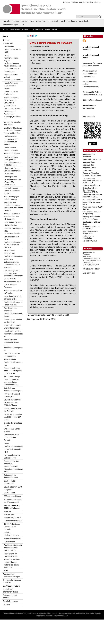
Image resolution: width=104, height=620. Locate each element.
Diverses (6, 604)
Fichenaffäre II (9, 542)
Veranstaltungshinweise (20, 29)
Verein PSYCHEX (90, 241)
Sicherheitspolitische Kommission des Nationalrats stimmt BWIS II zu (12, 564)
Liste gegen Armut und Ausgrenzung (91, 213)
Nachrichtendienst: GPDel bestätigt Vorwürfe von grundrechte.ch (11, 101)
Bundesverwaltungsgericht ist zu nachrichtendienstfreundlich (13, 231)
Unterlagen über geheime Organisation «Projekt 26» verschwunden (12, 181)
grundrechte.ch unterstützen (45, 29)
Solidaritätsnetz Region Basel (92, 223)
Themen (15, 21)
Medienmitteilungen (69, 21)
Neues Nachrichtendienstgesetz (13, 444)
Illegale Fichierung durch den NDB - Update (11, 85)
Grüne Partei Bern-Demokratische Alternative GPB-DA (90, 190)
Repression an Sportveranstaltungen (11, 575)
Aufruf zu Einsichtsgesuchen (11, 534)
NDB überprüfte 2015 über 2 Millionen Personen (12, 284)
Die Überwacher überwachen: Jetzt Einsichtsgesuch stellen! (11, 140)
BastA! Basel (88, 170)
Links (22, 25)
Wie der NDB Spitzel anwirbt (12, 430)
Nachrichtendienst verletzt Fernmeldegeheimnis (12, 77)
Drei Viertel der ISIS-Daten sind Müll (12, 456)
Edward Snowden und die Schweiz (12, 409)
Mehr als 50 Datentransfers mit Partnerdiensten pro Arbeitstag (12, 263)
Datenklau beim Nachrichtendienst (11, 476)
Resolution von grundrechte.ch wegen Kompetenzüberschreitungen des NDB (13, 206)
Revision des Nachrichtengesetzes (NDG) (12, 49)
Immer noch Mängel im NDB (13, 450)
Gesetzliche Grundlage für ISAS (13, 424)
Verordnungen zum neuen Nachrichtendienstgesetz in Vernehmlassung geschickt (13, 242)
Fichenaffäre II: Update (13, 521)
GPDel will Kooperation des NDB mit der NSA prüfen (13, 417)
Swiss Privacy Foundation (88, 237)
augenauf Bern (88, 165)
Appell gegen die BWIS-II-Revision (11, 555)
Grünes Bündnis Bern (91, 185)
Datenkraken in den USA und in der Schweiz (11, 437)
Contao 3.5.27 (46, 613)
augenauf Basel (89, 162)
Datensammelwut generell (10, 596)
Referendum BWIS (90, 219)
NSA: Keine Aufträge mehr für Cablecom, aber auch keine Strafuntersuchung (12, 381)
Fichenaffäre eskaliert (12, 538)
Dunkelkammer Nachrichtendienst (11, 149)
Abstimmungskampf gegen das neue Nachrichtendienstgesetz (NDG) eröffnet (13, 274)
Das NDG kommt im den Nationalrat (12, 355)
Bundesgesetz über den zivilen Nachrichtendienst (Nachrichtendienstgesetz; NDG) (13, 466)
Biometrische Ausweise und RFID (12, 581)
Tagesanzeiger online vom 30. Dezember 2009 (48, 315)
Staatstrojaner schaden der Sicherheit (13, 320)
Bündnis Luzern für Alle (92, 176)
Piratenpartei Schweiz (91, 216)
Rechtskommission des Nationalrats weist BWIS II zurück (13, 547)
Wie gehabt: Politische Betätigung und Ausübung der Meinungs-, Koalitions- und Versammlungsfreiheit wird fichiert (13, 117)
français (66, 2)
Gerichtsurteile (53, 21)
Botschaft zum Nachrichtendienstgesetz (13, 389)
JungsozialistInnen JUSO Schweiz (92, 208)
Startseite (6, 21)
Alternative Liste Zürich (92, 159)
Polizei (5, 571)
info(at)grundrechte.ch (91, 269)
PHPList (82, 613)
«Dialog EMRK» (27, 21)
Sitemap (97, 2)
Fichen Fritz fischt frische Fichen (11, 93)
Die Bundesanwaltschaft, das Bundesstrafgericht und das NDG (13, 369)
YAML (24, 613)
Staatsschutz (8, 43)
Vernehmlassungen (10, 25)
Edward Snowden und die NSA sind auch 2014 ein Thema (12, 402)
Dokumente (40, 21)
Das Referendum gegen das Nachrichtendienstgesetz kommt (13, 312)
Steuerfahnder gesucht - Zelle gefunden (13, 223)
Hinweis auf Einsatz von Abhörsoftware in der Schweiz (12, 170)
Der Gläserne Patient (11, 586)
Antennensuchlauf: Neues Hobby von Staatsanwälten (90, 73)
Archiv (5, 29)
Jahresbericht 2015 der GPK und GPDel (13, 297)
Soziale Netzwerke (10, 601)
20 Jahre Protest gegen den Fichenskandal (13, 500)
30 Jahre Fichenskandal (92, 100)
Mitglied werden (86, 2)
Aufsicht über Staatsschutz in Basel (12, 516)
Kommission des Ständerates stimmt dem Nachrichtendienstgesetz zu (13, 345)
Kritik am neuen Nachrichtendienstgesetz (13, 361)
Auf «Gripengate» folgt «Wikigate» (13, 291)
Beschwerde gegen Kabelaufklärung (11, 198)
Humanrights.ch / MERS (92, 199)
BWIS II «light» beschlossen (10, 482)
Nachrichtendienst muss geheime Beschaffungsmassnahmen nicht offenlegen (13, 161)
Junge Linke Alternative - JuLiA (92, 203)
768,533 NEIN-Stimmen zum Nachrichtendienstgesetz (13, 253)
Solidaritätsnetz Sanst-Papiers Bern (91, 228)
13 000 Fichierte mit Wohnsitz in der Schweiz (12, 526)
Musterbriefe (84, 21)
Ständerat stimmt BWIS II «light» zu (13, 488)
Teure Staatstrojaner (12, 154)
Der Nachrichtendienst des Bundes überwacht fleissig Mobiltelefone (13, 130)
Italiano (75, 2)
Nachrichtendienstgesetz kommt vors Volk (13, 303)
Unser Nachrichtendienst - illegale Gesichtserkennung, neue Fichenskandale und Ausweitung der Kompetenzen (12, 63)
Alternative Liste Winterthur (89, 156)
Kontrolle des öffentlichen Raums (10, 590)
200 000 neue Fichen (12, 496)
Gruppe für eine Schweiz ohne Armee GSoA (92, 196)
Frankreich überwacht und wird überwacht (12, 326)
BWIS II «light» (10, 493)
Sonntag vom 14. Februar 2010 (41, 319)
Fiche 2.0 (7, 511)
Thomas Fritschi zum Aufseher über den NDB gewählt (12, 216)
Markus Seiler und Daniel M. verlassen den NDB (12, 190)
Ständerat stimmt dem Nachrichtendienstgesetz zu (13, 334)
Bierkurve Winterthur (91, 173)
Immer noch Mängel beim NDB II (12, 395)
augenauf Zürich (89, 168)
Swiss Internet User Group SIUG (90, 232)
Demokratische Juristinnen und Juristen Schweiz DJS (92, 181)
